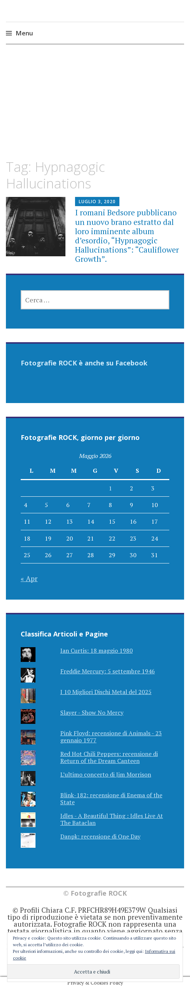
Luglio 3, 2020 (97, 201)
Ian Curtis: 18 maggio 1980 (96, 650)
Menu (24, 33)
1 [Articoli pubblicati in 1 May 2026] (110, 488)
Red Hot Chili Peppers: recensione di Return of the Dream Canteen (109, 757)
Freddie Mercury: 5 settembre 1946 (107, 671)
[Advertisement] (95, 108)
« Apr (29, 578)
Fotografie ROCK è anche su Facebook (84, 362)
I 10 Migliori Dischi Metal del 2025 (106, 692)
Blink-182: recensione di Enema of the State (111, 798)
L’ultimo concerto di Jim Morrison (105, 774)
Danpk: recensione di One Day (100, 836)
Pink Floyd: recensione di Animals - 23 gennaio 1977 (111, 736)
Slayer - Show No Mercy (91, 712)
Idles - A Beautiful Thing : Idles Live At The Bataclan (111, 819)
